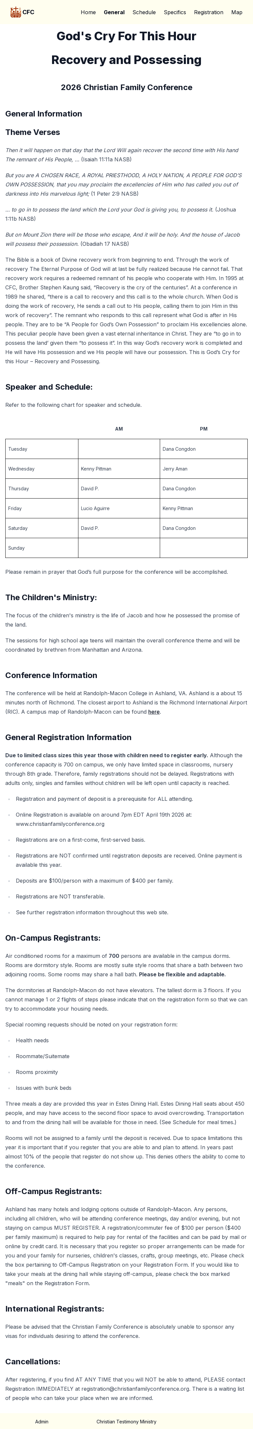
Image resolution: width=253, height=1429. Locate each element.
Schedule (144, 12)
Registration (208, 12)
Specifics (175, 12)
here (154, 711)
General (114, 12)
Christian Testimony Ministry (126, 1421)
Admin (41, 1421)
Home (88, 12)
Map (236, 12)
